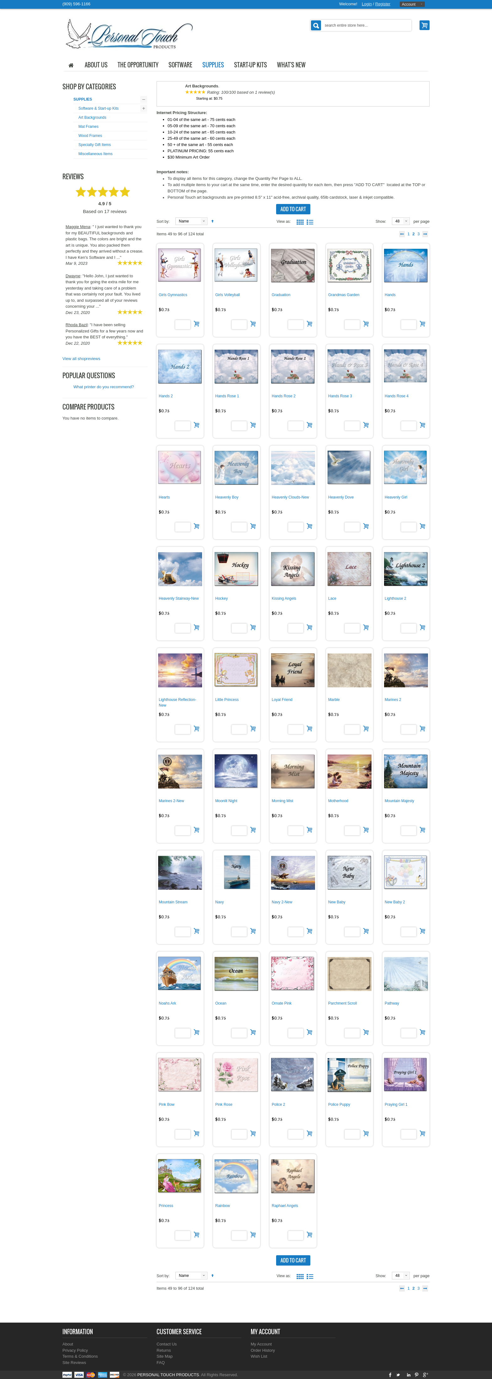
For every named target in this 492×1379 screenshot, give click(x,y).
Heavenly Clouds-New (290, 497)
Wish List (259, 1356)
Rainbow (222, 1206)
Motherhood (338, 801)
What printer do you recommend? (103, 386)
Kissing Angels (284, 598)
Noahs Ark (167, 1003)
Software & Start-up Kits (98, 108)
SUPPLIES (82, 99)
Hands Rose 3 (340, 396)
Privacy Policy (75, 1350)
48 (397, 221)
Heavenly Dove (341, 497)
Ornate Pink (281, 1003)
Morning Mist (282, 801)
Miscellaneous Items (95, 154)
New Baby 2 (395, 902)
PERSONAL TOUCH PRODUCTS (168, 1374)
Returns (164, 1350)
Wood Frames (90, 135)
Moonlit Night (226, 801)
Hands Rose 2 (284, 396)
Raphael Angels (285, 1206)
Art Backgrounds (92, 117)
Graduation (281, 295)
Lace (332, 598)
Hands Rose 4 (397, 396)
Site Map (165, 1356)
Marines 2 (393, 699)
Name (184, 221)
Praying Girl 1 (396, 1104)
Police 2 (278, 1104)
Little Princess (227, 699)
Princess (166, 1206)
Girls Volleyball (227, 295)
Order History (263, 1350)
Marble (334, 699)
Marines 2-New (171, 801)
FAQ (161, 1362)
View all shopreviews (81, 358)
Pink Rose (224, 1104)
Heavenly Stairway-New (179, 598)
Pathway (392, 1003)
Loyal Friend (282, 699)
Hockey (221, 598)
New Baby (336, 902)
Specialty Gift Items (94, 145)
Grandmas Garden (343, 295)
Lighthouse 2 (395, 598)
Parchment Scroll (342, 1003)
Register (382, 4)
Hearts (164, 497)
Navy (219, 902)
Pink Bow (166, 1104)
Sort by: (163, 221)
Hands (390, 295)
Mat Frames (88, 126)
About (67, 1344)
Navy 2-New (282, 902)
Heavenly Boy (226, 497)
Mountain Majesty (399, 801)
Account (408, 4)
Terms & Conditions (80, 1356)
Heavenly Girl (396, 497)
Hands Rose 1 (227, 396)
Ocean (220, 1003)
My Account (261, 1344)
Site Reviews (74, 1362)
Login (367, 4)
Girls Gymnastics (173, 295)
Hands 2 (166, 396)
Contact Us (167, 1344)
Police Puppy (339, 1104)
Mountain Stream (173, 902)
